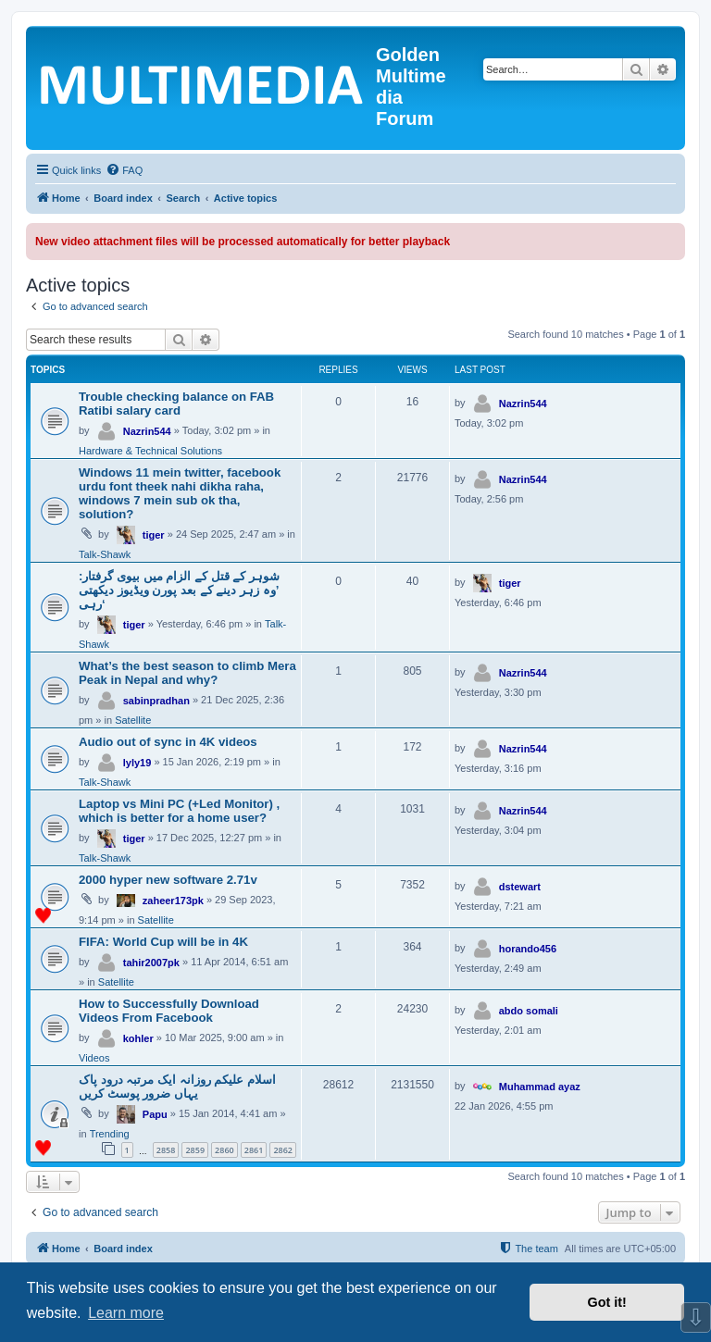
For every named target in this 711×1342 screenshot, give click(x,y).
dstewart (520, 886)
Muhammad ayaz (539, 1086)
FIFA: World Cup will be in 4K (163, 942)
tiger (154, 535)
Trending (110, 1133)
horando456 (527, 948)
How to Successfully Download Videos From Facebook (169, 1011)
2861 (254, 1150)
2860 (224, 1150)
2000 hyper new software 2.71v (168, 880)
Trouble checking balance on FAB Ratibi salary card (176, 403)
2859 (195, 1150)
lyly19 (137, 762)
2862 (283, 1150)
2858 (166, 1150)
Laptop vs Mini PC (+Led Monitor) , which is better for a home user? (179, 811)
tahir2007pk (151, 962)
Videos (94, 1057)
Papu (155, 1114)
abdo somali (528, 1010)
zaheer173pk (173, 900)
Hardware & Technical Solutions (150, 450)
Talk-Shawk (105, 554)
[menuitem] (124, 170)
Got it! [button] (607, 1302)
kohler (138, 1038)
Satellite (133, 720)
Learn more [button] (126, 1313)
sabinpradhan (156, 700)
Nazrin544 (147, 431)
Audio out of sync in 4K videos (168, 742)
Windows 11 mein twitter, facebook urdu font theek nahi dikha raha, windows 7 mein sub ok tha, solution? (180, 493)
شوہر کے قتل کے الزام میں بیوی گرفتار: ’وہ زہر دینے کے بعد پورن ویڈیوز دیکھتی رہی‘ (179, 590)
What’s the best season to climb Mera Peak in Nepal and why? (187, 673)
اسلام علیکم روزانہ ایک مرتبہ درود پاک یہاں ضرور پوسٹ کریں (177, 1086)
